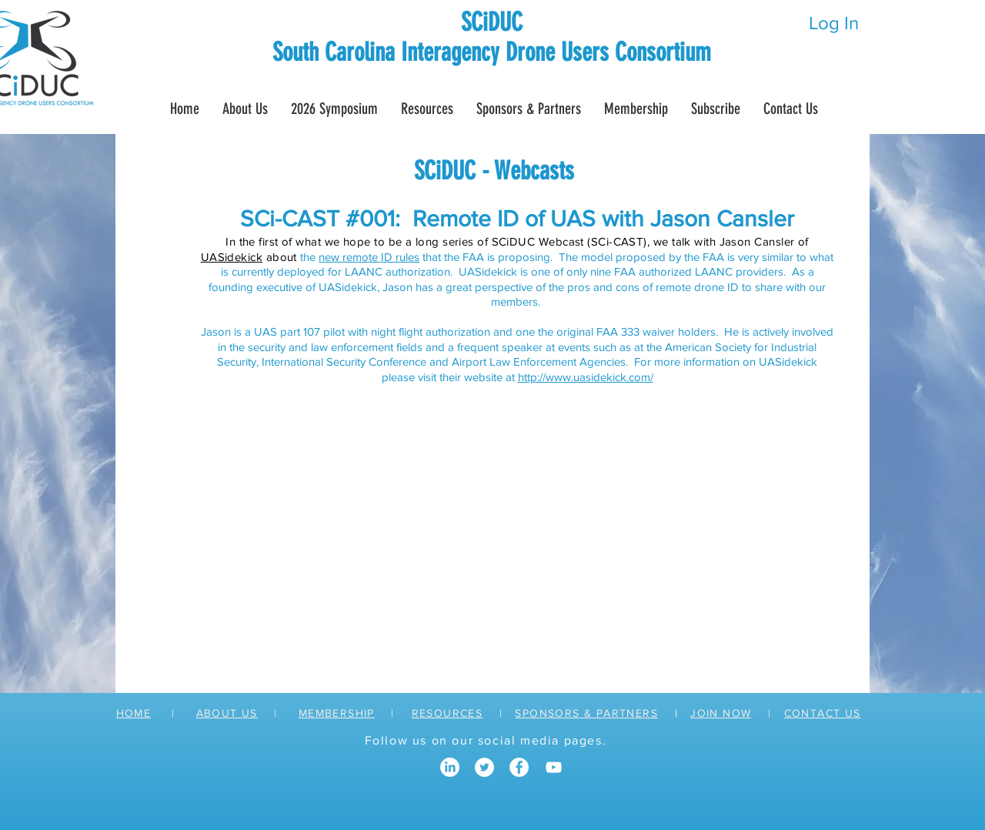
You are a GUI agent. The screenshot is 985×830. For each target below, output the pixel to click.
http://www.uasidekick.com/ (585, 376)
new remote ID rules (369, 256)
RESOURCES (447, 713)
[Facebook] (519, 767)
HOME (134, 713)
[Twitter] (484, 767)
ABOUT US (227, 713)
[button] (636, 108)
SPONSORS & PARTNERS (586, 713)
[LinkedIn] (449, 767)
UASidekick (232, 256)
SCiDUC (492, 22)
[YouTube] (553, 767)
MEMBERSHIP (337, 713)
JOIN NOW (720, 713)
